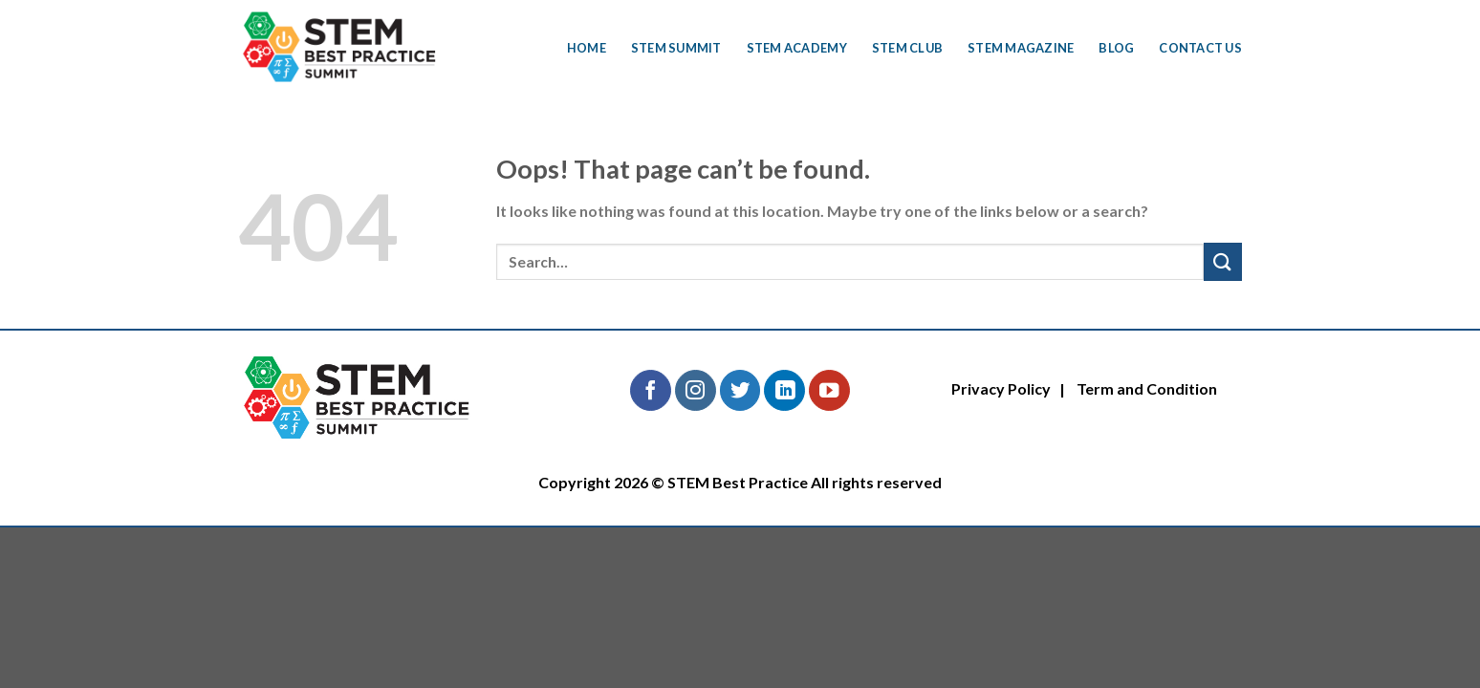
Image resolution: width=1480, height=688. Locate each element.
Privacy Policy (1001, 388)
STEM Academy (797, 47)
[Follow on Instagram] (695, 390)
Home (586, 47)
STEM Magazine (1021, 47)
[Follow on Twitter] (740, 390)
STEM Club (907, 47)
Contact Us (1200, 47)
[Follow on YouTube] (829, 390)
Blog (1116, 47)
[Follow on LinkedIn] (784, 390)
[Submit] (1223, 261)
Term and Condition (1147, 388)
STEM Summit (676, 47)
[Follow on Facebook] (650, 390)
